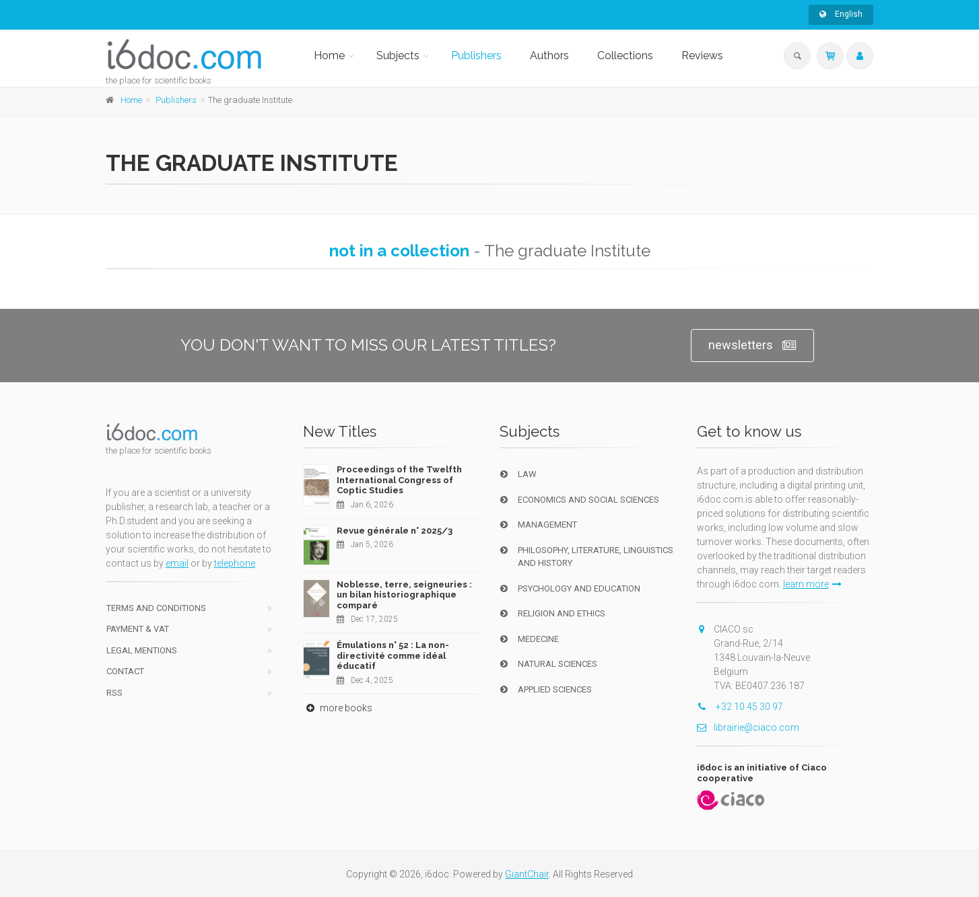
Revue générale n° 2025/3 (394, 531)
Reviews (702, 55)
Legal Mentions (141, 650)
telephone (234, 563)
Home (329, 55)
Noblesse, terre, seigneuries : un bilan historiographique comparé (404, 594)
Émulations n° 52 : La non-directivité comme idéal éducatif (393, 655)
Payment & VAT (137, 629)
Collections (625, 55)
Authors (549, 55)
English (841, 14)
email (177, 563)
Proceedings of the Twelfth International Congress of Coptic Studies (399, 479)
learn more (812, 584)
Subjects (397, 55)
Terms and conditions (156, 608)
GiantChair (527, 874)
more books (337, 708)
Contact (125, 671)
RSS (114, 693)
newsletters (752, 345)
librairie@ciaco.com (748, 727)
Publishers (476, 55)
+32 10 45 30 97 (740, 706)
